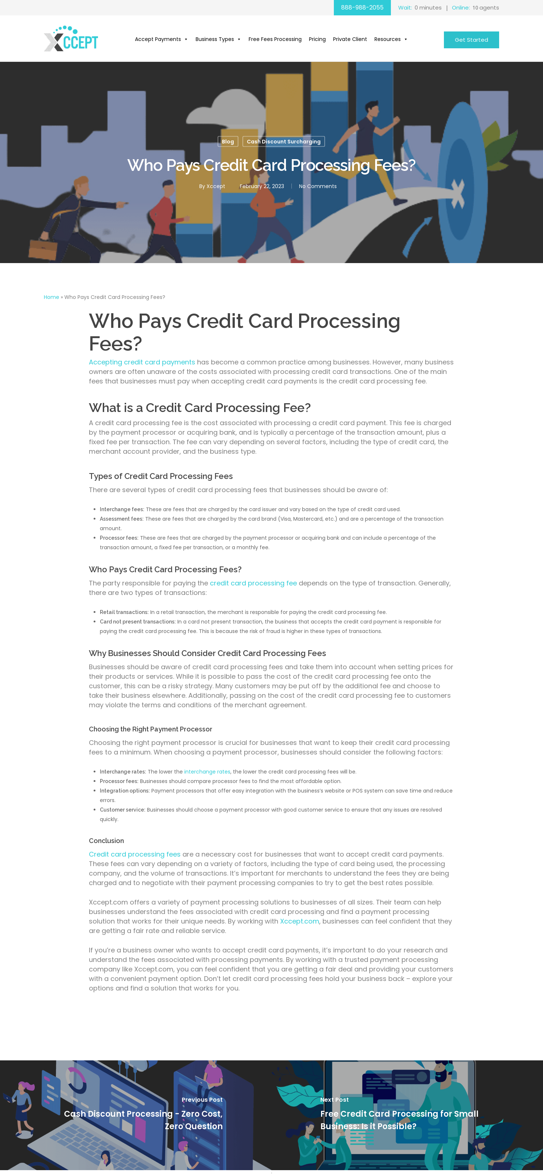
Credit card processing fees (135, 854)
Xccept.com (299, 921)
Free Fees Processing (275, 39)
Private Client (350, 39)
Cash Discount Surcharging (284, 141)
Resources (391, 39)
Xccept (216, 186)
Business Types (218, 39)
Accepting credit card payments (142, 362)
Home (51, 297)
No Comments (318, 186)
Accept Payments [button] (161, 39)
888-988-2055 (362, 7)
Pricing (317, 39)
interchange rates (207, 771)
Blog (228, 141)
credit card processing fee (253, 583)
